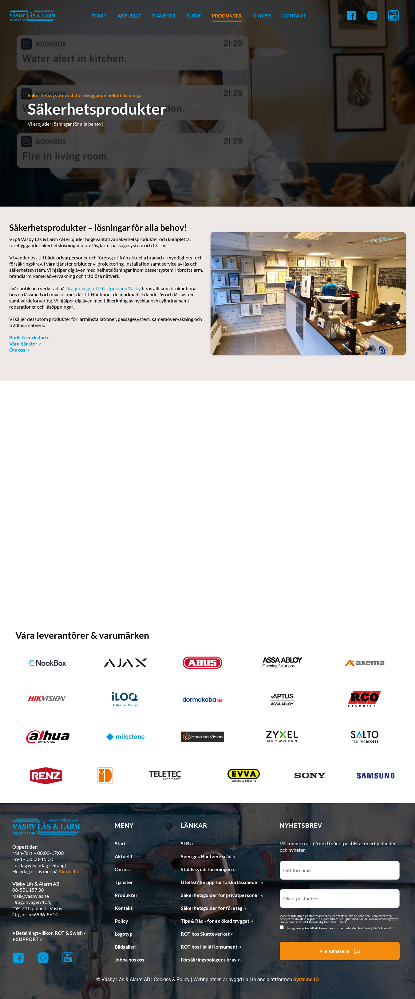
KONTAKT (294, 15)
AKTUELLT (129, 15)
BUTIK (193, 15)
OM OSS (261, 15)
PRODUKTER (227, 15)
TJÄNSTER (164, 15)
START (99, 15)
